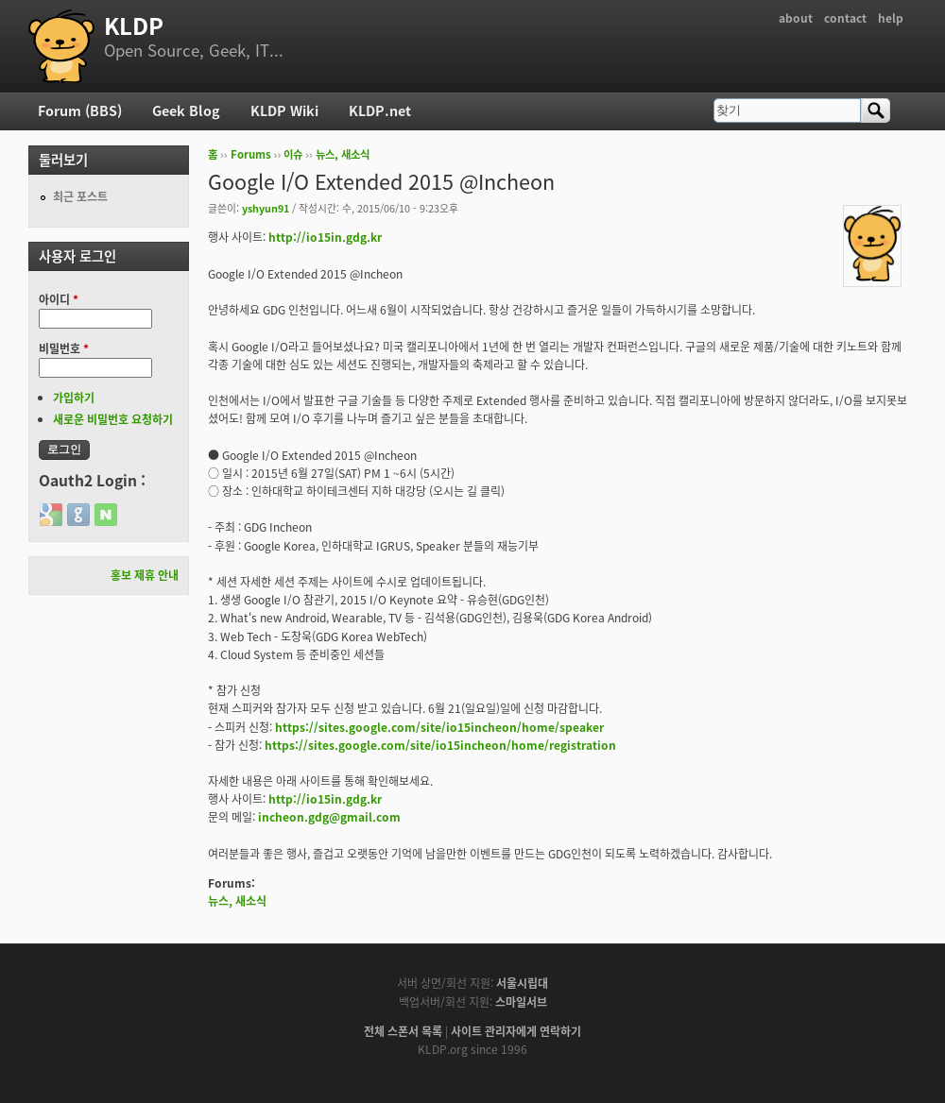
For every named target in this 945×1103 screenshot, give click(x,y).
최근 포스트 (80, 196)
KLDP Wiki (284, 110)
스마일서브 (521, 1001)
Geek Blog (186, 110)
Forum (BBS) (80, 110)
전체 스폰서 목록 (403, 1031)
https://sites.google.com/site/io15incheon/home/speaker (439, 727)
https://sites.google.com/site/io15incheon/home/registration (440, 745)
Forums (251, 154)
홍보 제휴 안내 (145, 575)
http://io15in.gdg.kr (325, 237)
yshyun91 (265, 207)
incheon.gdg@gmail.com (329, 816)
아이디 (58, 299)
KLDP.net (380, 110)
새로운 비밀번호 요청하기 (113, 419)
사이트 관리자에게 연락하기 (516, 1031)
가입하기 (73, 397)
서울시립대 (522, 983)
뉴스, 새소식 (342, 154)
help (890, 17)
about (796, 17)
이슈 (293, 154)
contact (845, 17)
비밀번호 (64, 348)
